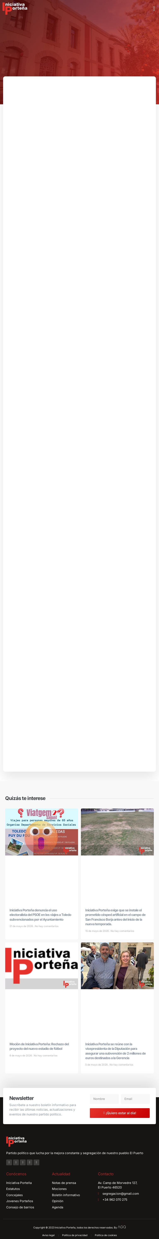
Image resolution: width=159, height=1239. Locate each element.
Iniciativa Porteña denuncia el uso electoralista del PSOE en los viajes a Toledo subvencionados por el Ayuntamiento (40, 916)
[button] (154, 8)
